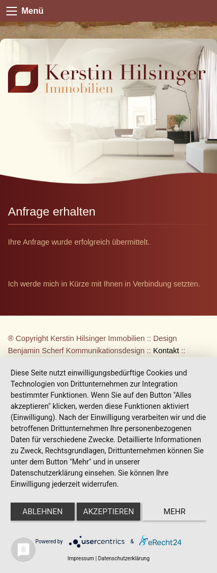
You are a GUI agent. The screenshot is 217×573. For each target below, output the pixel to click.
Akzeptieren (108, 511)
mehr (175, 511)
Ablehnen (42, 511)
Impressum (80, 558)
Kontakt (166, 350)
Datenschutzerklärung (123, 558)
